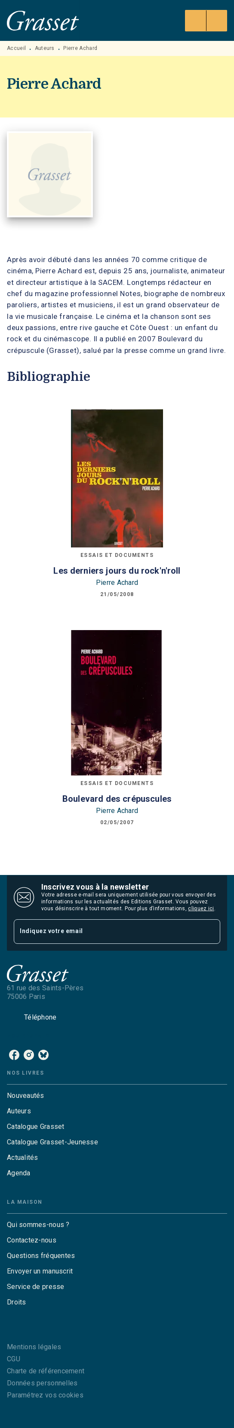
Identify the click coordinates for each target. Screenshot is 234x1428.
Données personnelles (42, 1383)
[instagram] (29, 1055)
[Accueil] (43, 20)
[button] (117, 1095)
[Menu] (206, 20)
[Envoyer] (210, 931)
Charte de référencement (45, 1371)
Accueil (16, 48)
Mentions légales (34, 1347)
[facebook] (14, 1055)
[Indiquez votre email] (106, 931)
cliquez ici (201, 909)
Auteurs (45, 48)
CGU (13, 1359)
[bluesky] (43, 1055)
